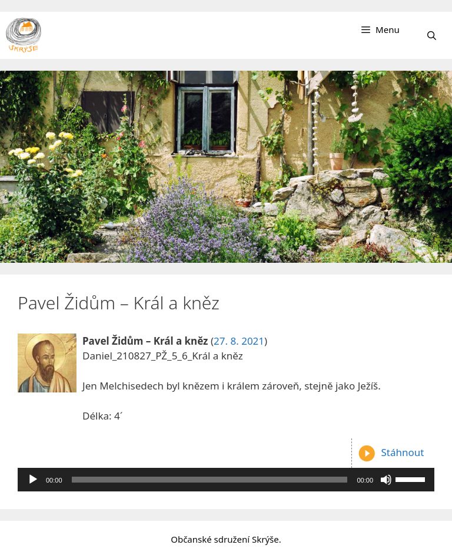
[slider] (210, 480)
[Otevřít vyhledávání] (431, 35)
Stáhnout (391, 452)
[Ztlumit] (386, 480)
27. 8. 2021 (239, 341)
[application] (226, 479)
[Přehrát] (33, 480)
